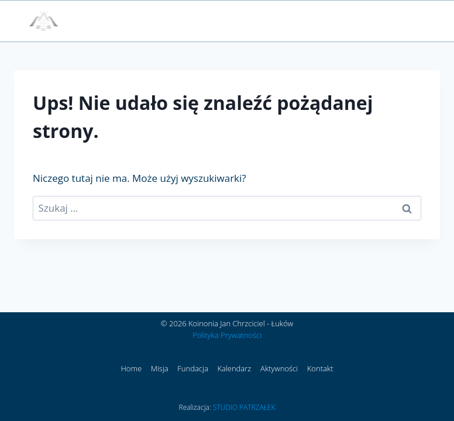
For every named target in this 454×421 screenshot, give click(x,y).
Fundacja (192, 368)
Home (131, 368)
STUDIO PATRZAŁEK (244, 407)
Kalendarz (234, 368)
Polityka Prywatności (227, 335)
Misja (159, 368)
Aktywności (279, 368)
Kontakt (320, 368)
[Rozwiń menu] (411, 20)
